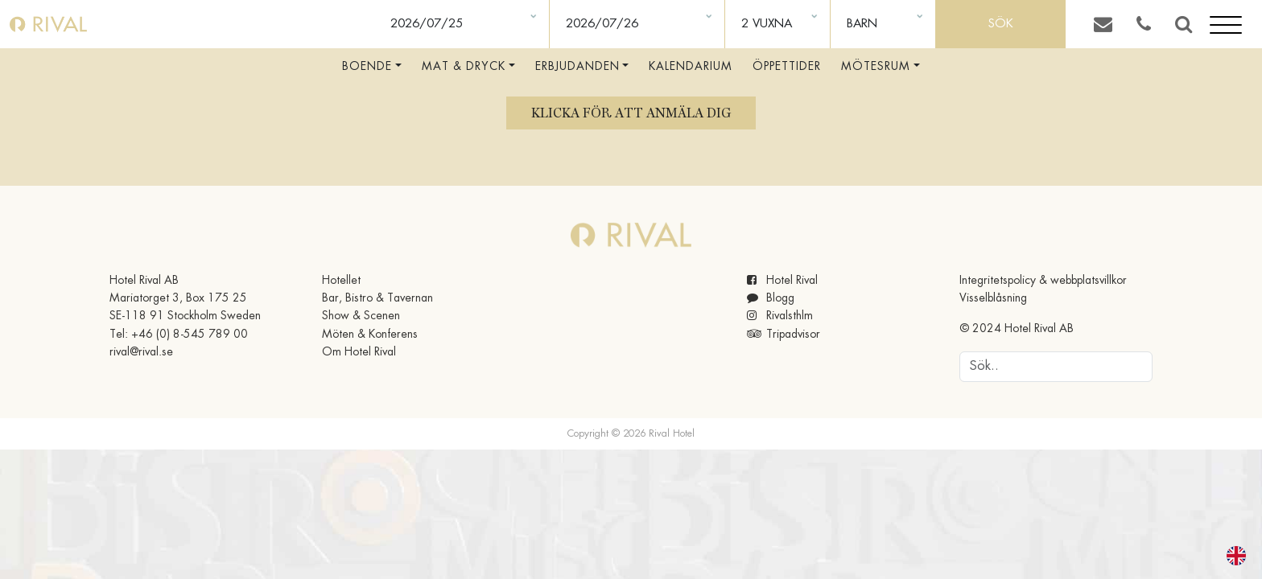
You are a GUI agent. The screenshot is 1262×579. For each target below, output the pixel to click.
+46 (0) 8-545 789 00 (189, 334)
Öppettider (787, 66)
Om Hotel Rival (359, 352)
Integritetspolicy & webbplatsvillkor (1043, 280)
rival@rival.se (141, 352)
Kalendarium (690, 66)
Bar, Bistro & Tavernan (377, 298)
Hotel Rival (782, 280)
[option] (1240, 555)
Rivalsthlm (780, 316)
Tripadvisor (783, 334)
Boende (367, 66)
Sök (1000, 24)
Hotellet (341, 280)
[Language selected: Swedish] (1226, 555)
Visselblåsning (993, 298)
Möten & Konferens (370, 334)
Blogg (770, 298)
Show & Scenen (361, 316)
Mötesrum (875, 66)
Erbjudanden (577, 66)
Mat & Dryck (463, 66)
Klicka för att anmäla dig (631, 113)
